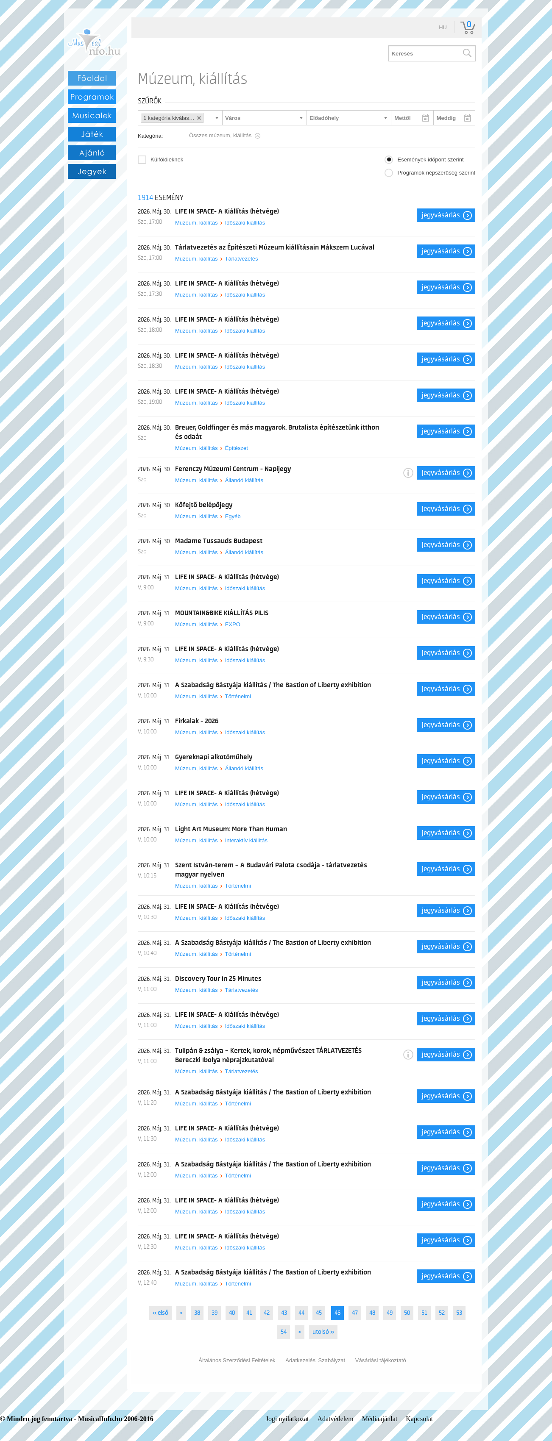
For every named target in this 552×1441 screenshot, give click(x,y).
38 (197, 1313)
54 (284, 1332)
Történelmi (238, 696)
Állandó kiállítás (244, 480)
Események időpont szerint (430, 159)
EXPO (232, 624)
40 (232, 1313)
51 (424, 1313)
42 (267, 1313)
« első (160, 1313)
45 (319, 1313)
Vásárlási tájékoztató (380, 1360)
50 (407, 1313)
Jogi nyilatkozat (287, 1418)
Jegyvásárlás (441, 215)
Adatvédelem (335, 1418)
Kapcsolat (419, 1418)
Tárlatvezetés (241, 258)
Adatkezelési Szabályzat (315, 1360)
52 (442, 1313)
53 (459, 1313)
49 (390, 1313)
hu (443, 27)
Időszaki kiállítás (245, 222)
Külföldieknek (167, 159)
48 (372, 1313)
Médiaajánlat (380, 1418)
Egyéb (233, 516)
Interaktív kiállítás (246, 840)
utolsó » (323, 1332)
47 (355, 1313)
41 (249, 1313)
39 (214, 1313)
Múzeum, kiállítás (196, 222)
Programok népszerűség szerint (436, 172)
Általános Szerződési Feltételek (236, 1360)
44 (301, 1313)
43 (284, 1313)
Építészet (236, 448)
